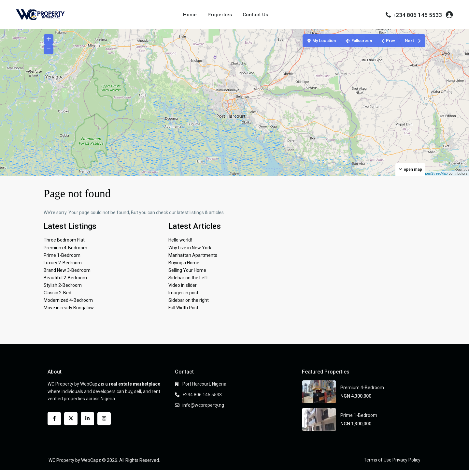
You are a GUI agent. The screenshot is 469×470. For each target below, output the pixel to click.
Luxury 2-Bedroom (63, 262)
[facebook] (54, 418)
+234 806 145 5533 (417, 15)
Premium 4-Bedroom (65, 247)
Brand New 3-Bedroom (67, 270)
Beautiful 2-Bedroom (65, 277)
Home (190, 15)
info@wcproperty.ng (203, 405)
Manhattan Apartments (192, 255)
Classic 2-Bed (57, 292)
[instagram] (104, 418)
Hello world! (180, 239)
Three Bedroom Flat (64, 239)
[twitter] (71, 418)
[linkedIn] (87, 418)
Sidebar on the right (188, 300)
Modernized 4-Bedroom (68, 300)
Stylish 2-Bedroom (63, 285)
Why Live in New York (189, 247)
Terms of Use (377, 460)
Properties (219, 15)
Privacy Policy (406, 460)
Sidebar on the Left (188, 277)
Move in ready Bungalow (69, 307)
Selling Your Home (187, 270)
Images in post (183, 292)
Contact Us (255, 15)
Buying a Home (183, 262)
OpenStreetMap (435, 173)
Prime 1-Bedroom (62, 255)
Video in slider (182, 285)
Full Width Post (183, 307)
